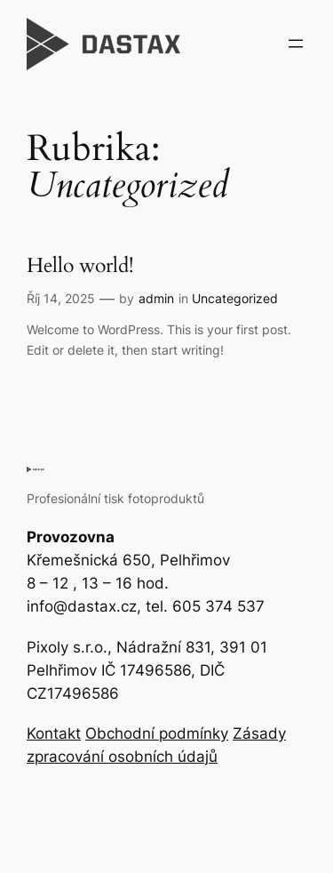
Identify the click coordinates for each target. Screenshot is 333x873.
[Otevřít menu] (295, 43)
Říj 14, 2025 (61, 298)
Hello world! (80, 266)
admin (156, 298)
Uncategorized (235, 298)
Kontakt (54, 733)
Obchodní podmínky (156, 733)
